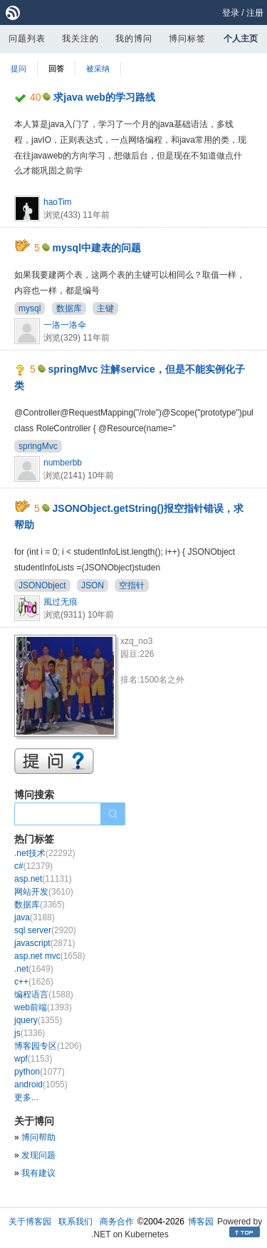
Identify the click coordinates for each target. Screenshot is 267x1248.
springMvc (38, 446)
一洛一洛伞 (64, 325)
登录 (230, 13)
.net (33, 969)
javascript (44, 943)
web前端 (43, 1007)
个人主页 (241, 39)
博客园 (201, 1222)
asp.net (43, 879)
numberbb (62, 463)
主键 (105, 308)
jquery (38, 1020)
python (39, 1072)
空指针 (132, 585)
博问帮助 (38, 1137)
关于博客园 (30, 1222)
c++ (33, 982)
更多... (26, 1097)
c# (33, 866)
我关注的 (80, 39)
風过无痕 (60, 602)
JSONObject (42, 585)
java (34, 917)
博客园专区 (48, 1046)
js (29, 1033)
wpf (33, 1059)
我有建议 (38, 1173)
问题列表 (27, 39)
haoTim (57, 202)
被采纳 (98, 68)
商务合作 (117, 1222)
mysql (30, 308)
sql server (45, 930)
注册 (254, 13)
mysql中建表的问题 (97, 247)
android (41, 1085)
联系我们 (75, 1222)
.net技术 (44, 853)
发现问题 (38, 1155)
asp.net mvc (49, 956)
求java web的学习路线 (104, 97)
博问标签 (187, 39)
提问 (18, 68)
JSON (92, 585)
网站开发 (43, 892)
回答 (56, 68)
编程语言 (43, 995)
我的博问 (133, 39)
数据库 (69, 308)
